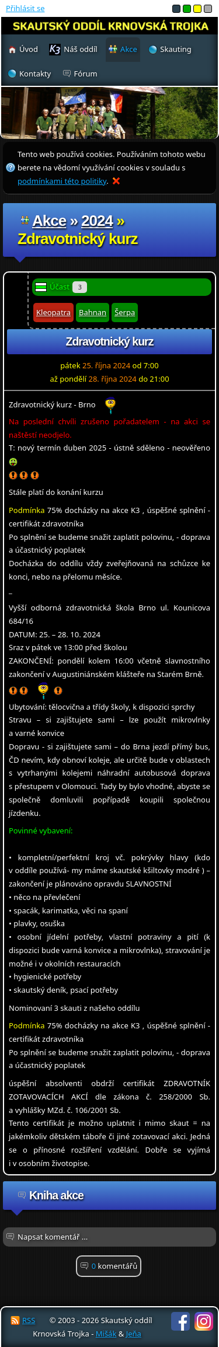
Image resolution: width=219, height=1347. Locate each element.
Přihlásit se (25, 8)
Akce (49, 220)
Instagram (203, 1321)
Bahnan (92, 312)
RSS (28, 1320)
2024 (97, 220)
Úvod (28, 49)
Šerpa (124, 312)
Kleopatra (53, 312)
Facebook (180, 1321)
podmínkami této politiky (62, 181)
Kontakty (35, 73)
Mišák (106, 1333)
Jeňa (133, 1333)
